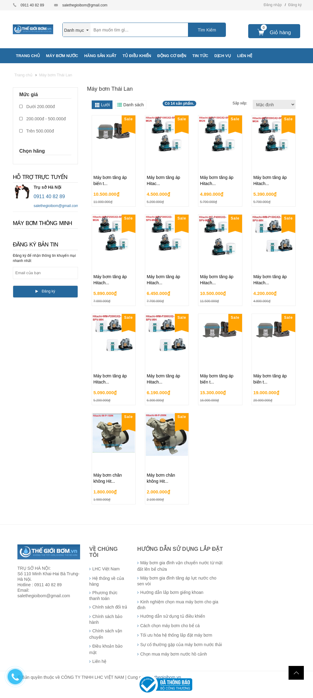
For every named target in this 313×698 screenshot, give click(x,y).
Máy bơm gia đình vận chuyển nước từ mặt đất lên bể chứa (180, 566)
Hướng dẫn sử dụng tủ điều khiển (172, 616)
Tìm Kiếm (207, 29)
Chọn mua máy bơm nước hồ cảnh (173, 654)
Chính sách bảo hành (105, 619)
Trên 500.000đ (36, 131)
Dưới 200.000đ (37, 106)
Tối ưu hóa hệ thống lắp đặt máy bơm (176, 635)
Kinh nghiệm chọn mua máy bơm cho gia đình (177, 604)
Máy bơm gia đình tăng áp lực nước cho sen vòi (176, 581)
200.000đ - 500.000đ (42, 118)
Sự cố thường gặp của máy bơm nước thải (181, 644)
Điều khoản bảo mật (106, 649)
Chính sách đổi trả (109, 607)
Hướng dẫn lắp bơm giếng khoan (172, 592)
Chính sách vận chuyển (105, 634)
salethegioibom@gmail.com (85, 5)
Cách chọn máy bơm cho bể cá (170, 625)
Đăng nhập (273, 5)
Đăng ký (295, 5)
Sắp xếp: (240, 103)
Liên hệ (99, 661)
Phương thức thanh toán (103, 595)
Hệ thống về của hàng (106, 581)
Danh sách (133, 104)
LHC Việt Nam (106, 568)
